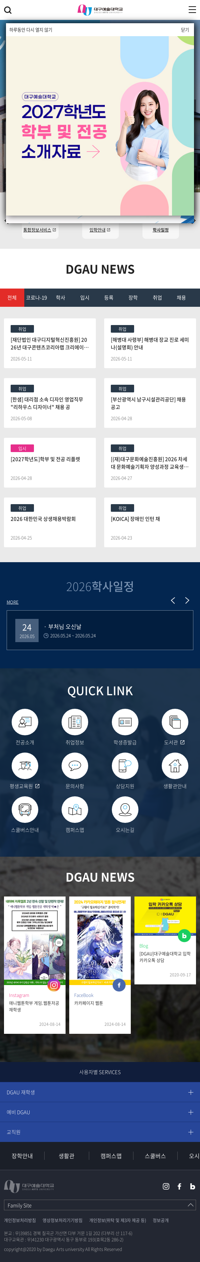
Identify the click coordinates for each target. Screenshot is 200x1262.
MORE (13, 602)
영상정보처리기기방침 (63, 1220)
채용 (181, 297)
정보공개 (161, 1220)
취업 (157, 297)
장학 (133, 297)
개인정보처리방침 (20, 1220)
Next (187, 600)
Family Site (20, 1205)
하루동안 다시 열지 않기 (30, 30)
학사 (60, 297)
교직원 (14, 1132)
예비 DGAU (18, 1112)
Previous (173, 600)
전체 (12, 297)
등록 (108, 297)
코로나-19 (36, 297)
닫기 (185, 30)
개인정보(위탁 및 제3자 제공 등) (117, 1220)
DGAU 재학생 (21, 1092)
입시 (85, 297)
